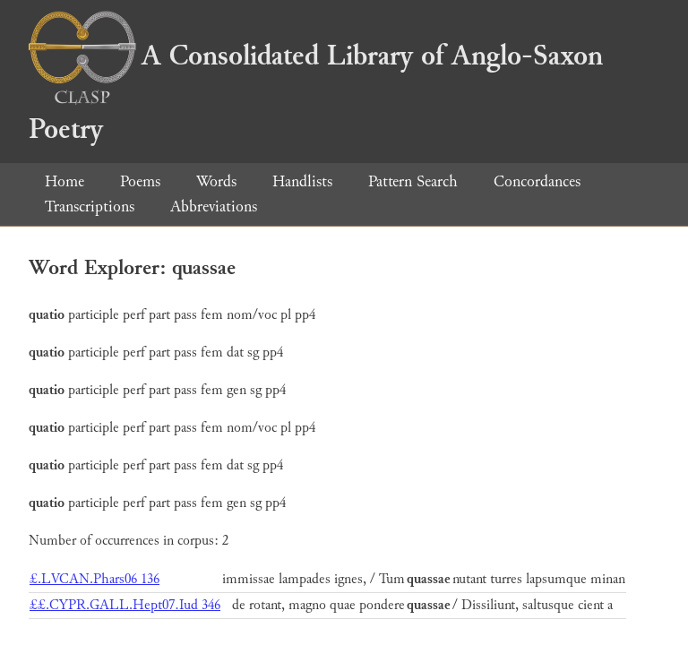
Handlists (302, 181)
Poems (140, 181)
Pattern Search (413, 181)
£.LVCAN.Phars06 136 (94, 579)
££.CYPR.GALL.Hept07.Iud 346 (125, 605)
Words (216, 181)
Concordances (537, 181)
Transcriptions (89, 206)
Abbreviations (213, 206)
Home (64, 181)
